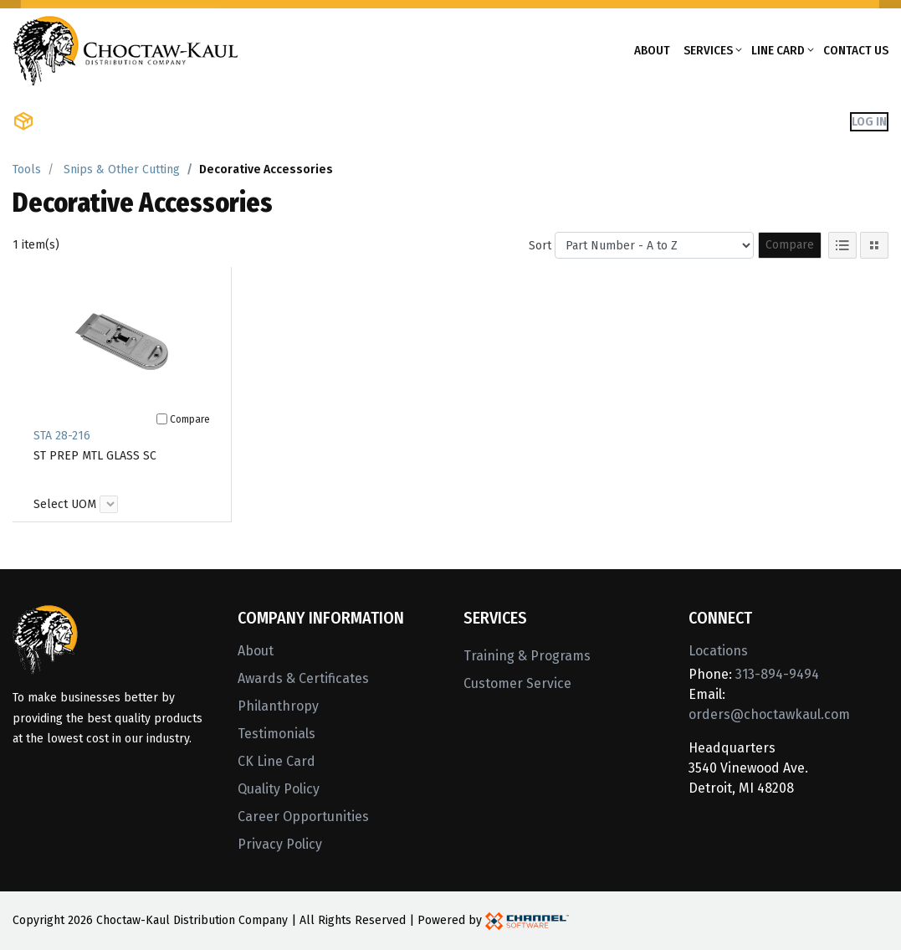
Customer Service (517, 683)
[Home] (125, 49)
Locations (718, 651)
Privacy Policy (280, 844)
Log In (869, 121)
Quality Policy (279, 789)
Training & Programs (527, 656)
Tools (27, 169)
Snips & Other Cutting (122, 169)
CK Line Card (276, 761)
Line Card (778, 50)
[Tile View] (874, 245)
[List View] (842, 245)
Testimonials (276, 734)
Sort (540, 246)
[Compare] (161, 418)
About (652, 50)
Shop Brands (205, 121)
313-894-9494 (777, 674)
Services (708, 50)
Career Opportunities (303, 816)
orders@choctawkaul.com (769, 714)
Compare (789, 245)
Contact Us (855, 50)
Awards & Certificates (303, 678)
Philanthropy (278, 706)
